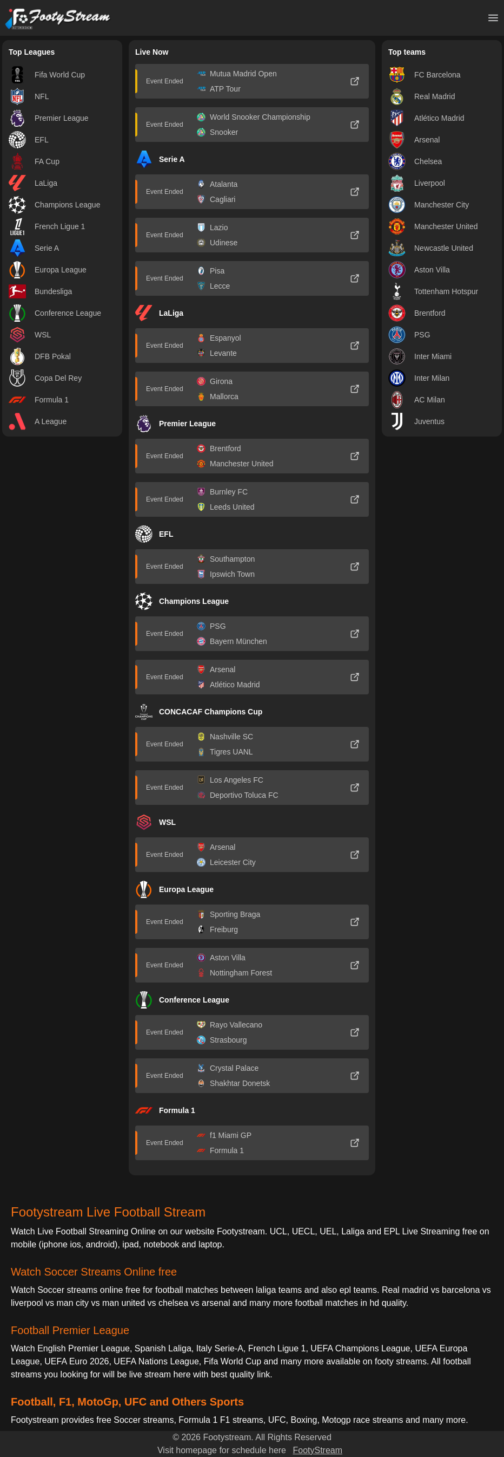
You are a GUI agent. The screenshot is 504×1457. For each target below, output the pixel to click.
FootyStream (317, 1450)
